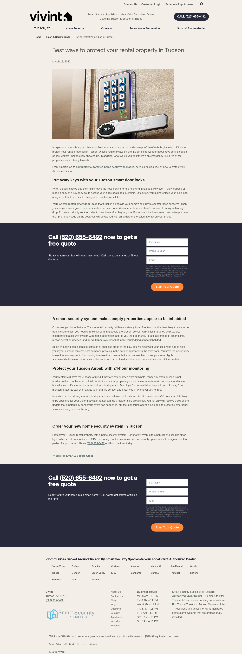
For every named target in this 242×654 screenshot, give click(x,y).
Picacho (96, 579)
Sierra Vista (58, 566)
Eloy (113, 573)
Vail (74, 579)
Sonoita (96, 566)
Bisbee (75, 566)
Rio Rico (56, 579)
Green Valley (98, 573)
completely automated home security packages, (105, 167)
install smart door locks (83, 204)
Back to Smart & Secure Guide (72, 456)
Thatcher (175, 573)
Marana (155, 573)
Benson (76, 573)
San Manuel (176, 566)
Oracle (193, 566)
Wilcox (55, 573)
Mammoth (156, 566)
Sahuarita (136, 573)
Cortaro (115, 566)
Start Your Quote (167, 286)
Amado (135, 566)
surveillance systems (100, 340)
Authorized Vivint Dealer (187, 596)
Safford (194, 573)
